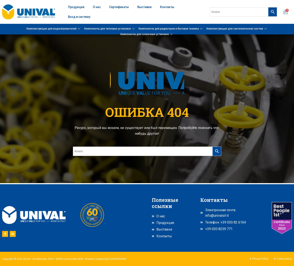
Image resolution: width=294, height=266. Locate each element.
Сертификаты (119, 7)
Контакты (167, 7)
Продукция (76, 7)
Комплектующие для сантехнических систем (237, 28)
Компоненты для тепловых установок (110, 28)
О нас (97, 7)
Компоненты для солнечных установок (147, 34)
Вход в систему (79, 16)
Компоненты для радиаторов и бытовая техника (171, 28)
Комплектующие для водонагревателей (53, 28)
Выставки (144, 7)
